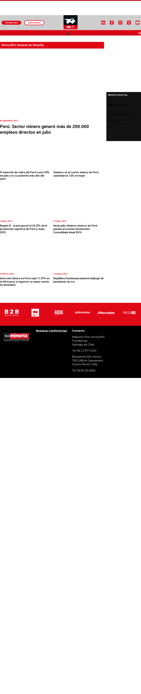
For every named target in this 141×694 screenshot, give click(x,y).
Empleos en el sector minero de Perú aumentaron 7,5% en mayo (76, 174)
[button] (67, 33)
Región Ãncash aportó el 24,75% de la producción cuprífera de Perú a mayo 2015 (23, 229)
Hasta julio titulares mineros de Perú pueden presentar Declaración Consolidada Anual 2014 (75, 229)
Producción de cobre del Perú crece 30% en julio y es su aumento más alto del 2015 (24, 176)
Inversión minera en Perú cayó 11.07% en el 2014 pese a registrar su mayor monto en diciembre (25, 282)
